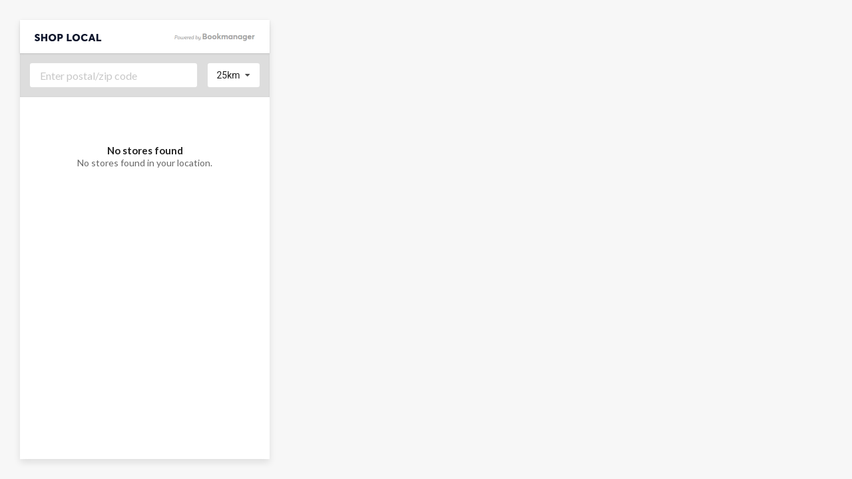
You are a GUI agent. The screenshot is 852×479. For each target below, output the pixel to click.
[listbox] (234, 75)
